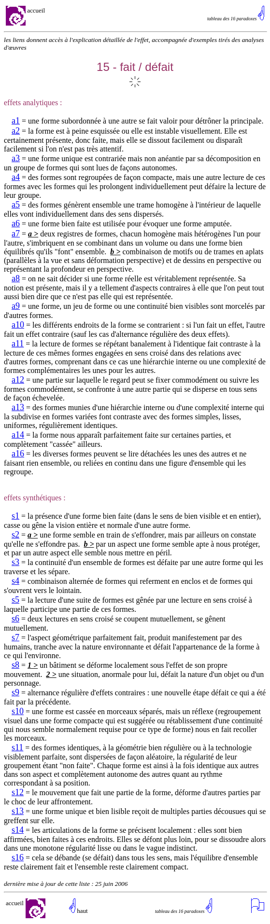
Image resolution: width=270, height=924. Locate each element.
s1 (15, 516)
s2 (15, 534)
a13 (18, 407)
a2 (16, 131)
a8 (16, 278)
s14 (18, 830)
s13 (18, 811)
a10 (18, 325)
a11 (18, 343)
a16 (18, 453)
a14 (18, 435)
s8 (15, 665)
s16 (18, 857)
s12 (18, 792)
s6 (15, 618)
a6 (16, 223)
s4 (15, 581)
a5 (16, 204)
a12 (18, 380)
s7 (15, 637)
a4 (16, 177)
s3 (15, 562)
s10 (18, 711)
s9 (15, 692)
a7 (16, 233)
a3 (16, 158)
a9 (16, 306)
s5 (15, 600)
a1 (16, 120)
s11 (17, 747)
